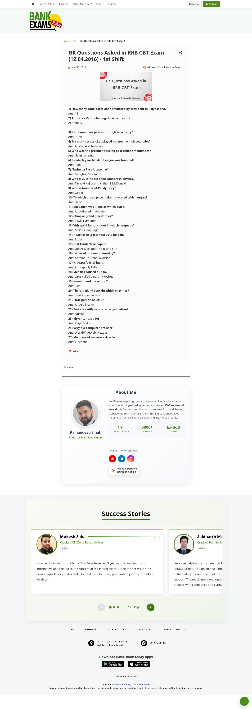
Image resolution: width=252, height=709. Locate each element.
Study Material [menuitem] (81, 3)
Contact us (116, 643)
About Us (91, 643)
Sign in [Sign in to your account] (194, 3)
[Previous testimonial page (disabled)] (101, 621)
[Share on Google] (162, 67)
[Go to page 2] (114, 621)
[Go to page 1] (110, 621)
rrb (75, 40)
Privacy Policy (174, 643)
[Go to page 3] (118, 621)
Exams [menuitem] (63, 3)
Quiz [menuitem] (98, 3)
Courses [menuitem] (112, 3)
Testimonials (144, 643)
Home (65, 40)
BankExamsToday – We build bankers (132, 698)
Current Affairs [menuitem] (47, 3)
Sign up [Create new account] (211, 3)
